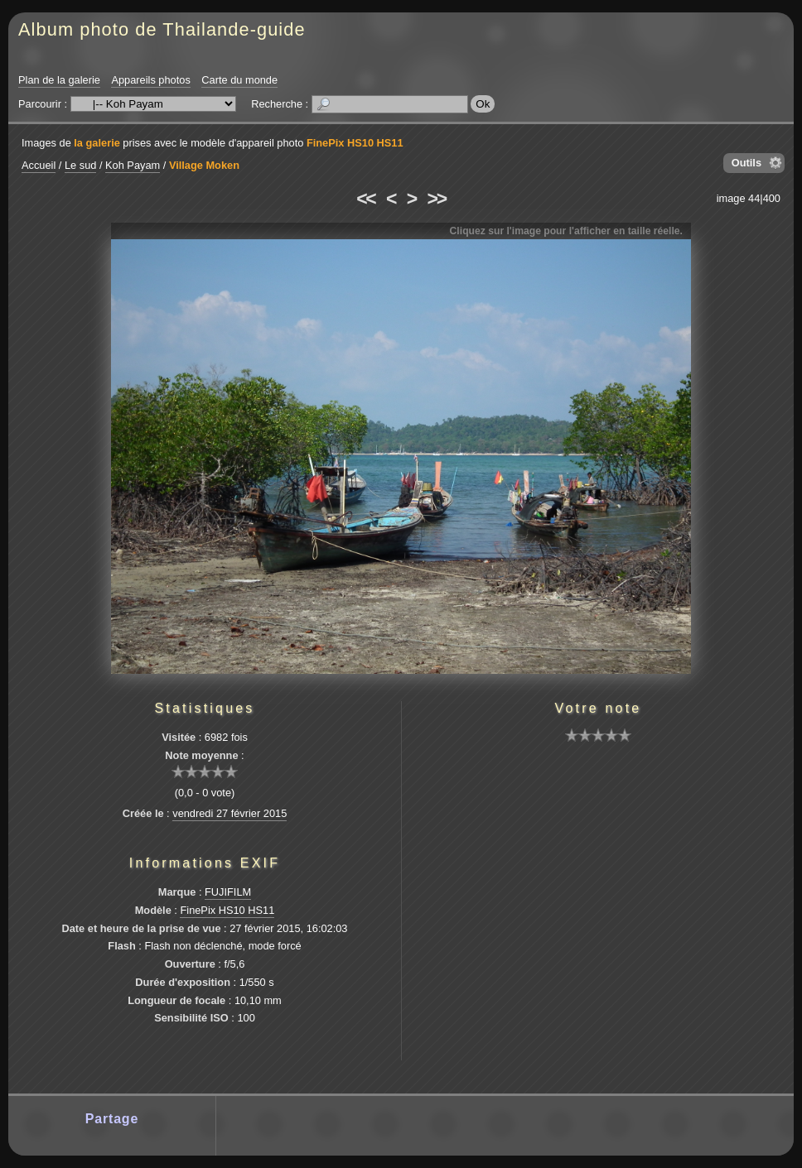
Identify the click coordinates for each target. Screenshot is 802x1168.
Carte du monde (239, 80)
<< (365, 198)
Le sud (80, 165)
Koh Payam (132, 165)
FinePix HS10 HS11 (355, 143)
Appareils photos (150, 80)
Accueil (39, 165)
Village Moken (204, 165)
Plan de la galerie (59, 80)
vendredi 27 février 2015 (229, 813)
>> (437, 198)
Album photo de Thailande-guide (162, 29)
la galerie (97, 143)
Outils (746, 162)
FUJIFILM (228, 892)
